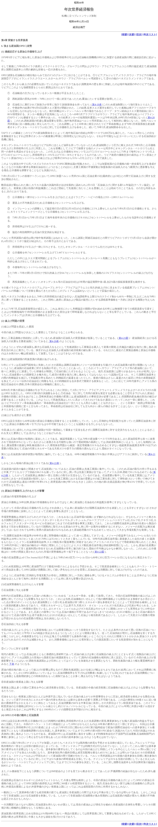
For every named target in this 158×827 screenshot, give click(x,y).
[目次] (139, 34)
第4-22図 (99, 551)
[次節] (131, 34)
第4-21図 (123, 338)
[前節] (124, 34)
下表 (11, 664)
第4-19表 (96, 104)
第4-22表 (54, 463)
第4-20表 (54, 341)
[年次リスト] (150, 34)
